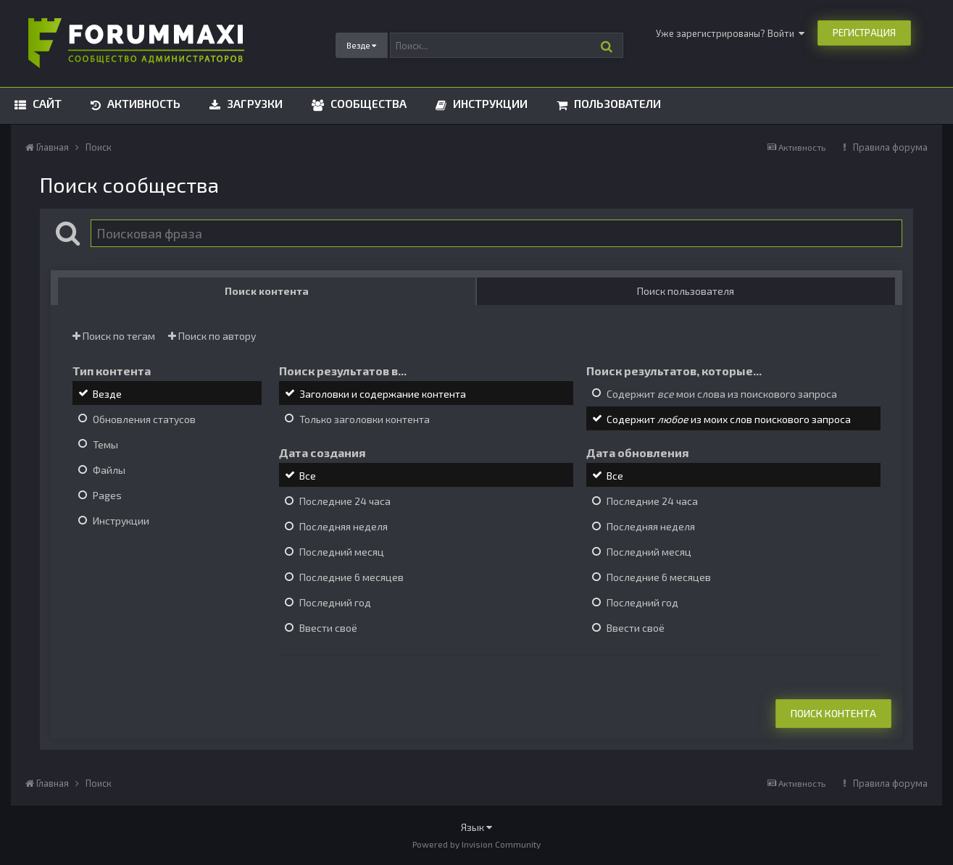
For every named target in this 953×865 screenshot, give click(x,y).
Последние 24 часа (345, 501)
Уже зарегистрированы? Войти (730, 33)
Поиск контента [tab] (267, 291)
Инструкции (489, 103)
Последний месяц (341, 552)
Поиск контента (833, 713)
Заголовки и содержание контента (382, 394)
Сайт (46, 103)
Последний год (335, 602)
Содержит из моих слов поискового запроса (729, 419)
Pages (107, 495)
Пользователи (616, 103)
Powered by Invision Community (476, 844)
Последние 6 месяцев (351, 577)
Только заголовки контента (364, 419)
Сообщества (367, 103)
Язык (476, 827)
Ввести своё (328, 628)
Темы (105, 444)
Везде (107, 394)
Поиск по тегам (113, 336)
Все (307, 475)
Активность (142, 103)
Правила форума (890, 147)
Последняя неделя (343, 526)
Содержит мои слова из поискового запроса (722, 394)
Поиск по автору (212, 336)
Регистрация (864, 32)
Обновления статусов (144, 419)
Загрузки (253, 103)
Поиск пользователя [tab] (685, 291)
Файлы (109, 470)
